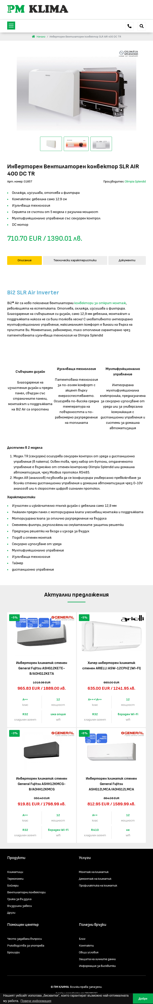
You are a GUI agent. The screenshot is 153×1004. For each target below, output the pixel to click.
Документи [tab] (127, 260)
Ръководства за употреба (25, 946)
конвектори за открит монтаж (100, 303)
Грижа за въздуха (19, 899)
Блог (82, 939)
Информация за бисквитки (97, 966)
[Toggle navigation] (11, 26)
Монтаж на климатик (94, 872)
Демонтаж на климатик (95, 879)
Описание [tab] (24, 260)
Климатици (15, 872)
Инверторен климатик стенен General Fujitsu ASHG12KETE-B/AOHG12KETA (41, 668)
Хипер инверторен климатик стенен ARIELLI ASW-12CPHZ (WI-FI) (111, 665)
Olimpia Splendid (135, 181)
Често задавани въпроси (24, 939)
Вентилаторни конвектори (26, 892)
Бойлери (13, 886)
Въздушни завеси (19, 906)
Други (11, 913)
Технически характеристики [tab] (75, 260)
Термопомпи (15, 879)
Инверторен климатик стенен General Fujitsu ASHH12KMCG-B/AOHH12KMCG (41, 783)
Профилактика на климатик (98, 886)
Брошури (13, 952)
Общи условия (88, 952)
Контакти (86, 946)
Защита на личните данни (97, 959)
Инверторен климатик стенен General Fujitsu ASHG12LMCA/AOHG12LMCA (111, 783)
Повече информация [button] (36, 1001)
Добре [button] (142, 998)
